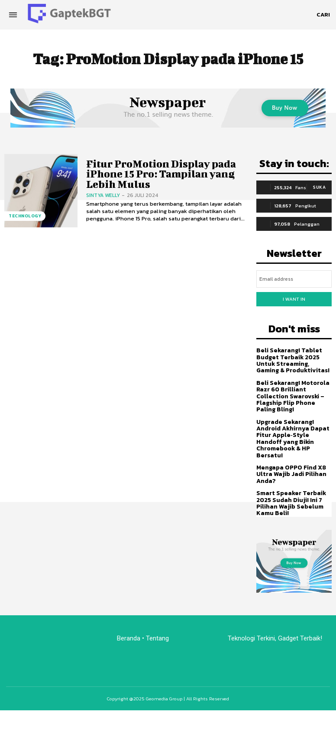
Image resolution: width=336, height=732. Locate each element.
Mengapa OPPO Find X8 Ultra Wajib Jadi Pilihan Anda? (291, 474)
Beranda (128, 638)
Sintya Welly (103, 195)
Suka (319, 187)
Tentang (158, 638)
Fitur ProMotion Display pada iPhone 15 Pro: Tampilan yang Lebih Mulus (161, 174)
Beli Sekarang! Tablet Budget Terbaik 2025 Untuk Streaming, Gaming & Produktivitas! (293, 360)
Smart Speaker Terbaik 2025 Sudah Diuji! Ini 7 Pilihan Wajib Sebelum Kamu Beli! (291, 503)
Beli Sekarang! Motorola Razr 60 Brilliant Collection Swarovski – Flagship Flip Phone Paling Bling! (293, 396)
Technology (25, 216)
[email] (294, 279)
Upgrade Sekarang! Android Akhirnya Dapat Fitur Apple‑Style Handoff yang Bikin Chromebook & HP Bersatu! (293, 438)
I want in (294, 298)
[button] (323, 15)
